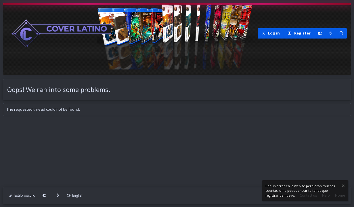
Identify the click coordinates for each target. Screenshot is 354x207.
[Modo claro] (331, 33)
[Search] (341, 33)
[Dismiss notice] (342, 186)
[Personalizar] (320, 33)
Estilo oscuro (22, 195)
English (75, 195)
